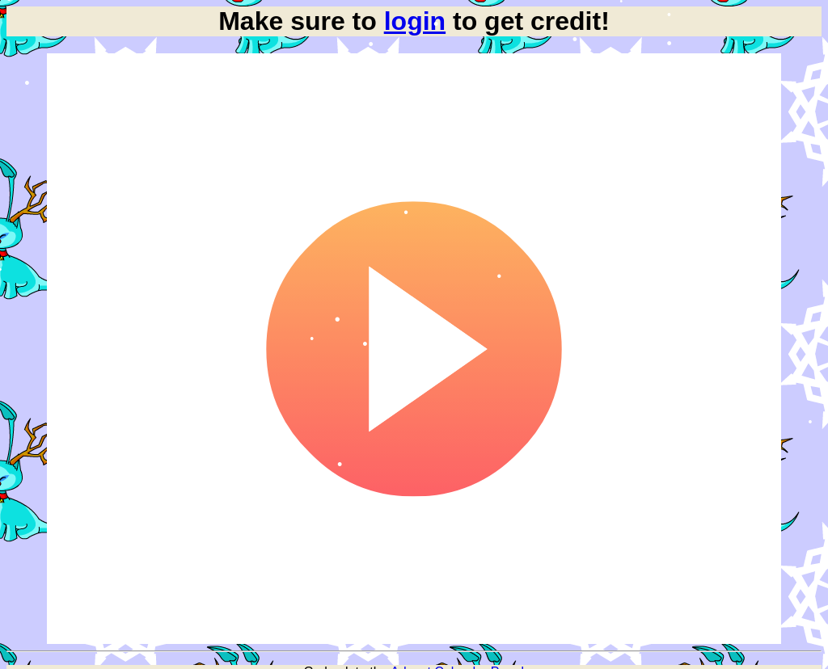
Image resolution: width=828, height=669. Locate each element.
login (415, 21)
